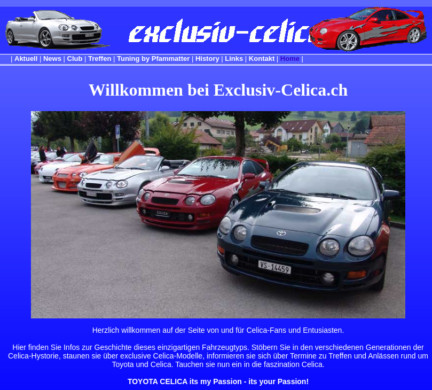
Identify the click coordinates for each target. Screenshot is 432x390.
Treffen (99, 58)
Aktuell (25, 58)
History (207, 58)
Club (75, 58)
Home (290, 58)
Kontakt (261, 58)
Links (234, 58)
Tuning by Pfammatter (153, 58)
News (52, 58)
